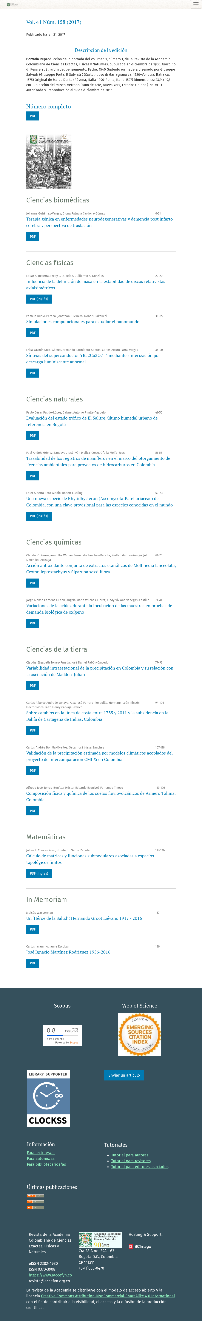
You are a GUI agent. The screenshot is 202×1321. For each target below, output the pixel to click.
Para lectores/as (41, 1152)
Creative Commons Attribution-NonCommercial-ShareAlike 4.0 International (108, 1296)
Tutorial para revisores (131, 1161)
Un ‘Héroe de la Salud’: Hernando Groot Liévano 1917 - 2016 (84, 918)
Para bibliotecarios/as (46, 1164)
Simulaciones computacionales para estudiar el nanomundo (82, 321)
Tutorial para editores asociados (139, 1166)
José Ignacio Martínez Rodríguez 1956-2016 (68, 952)
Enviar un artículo (124, 1075)
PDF (33, 116)
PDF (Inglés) (39, 299)
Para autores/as (40, 1158)
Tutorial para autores (129, 1155)
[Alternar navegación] (196, 4)
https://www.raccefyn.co (50, 1275)
